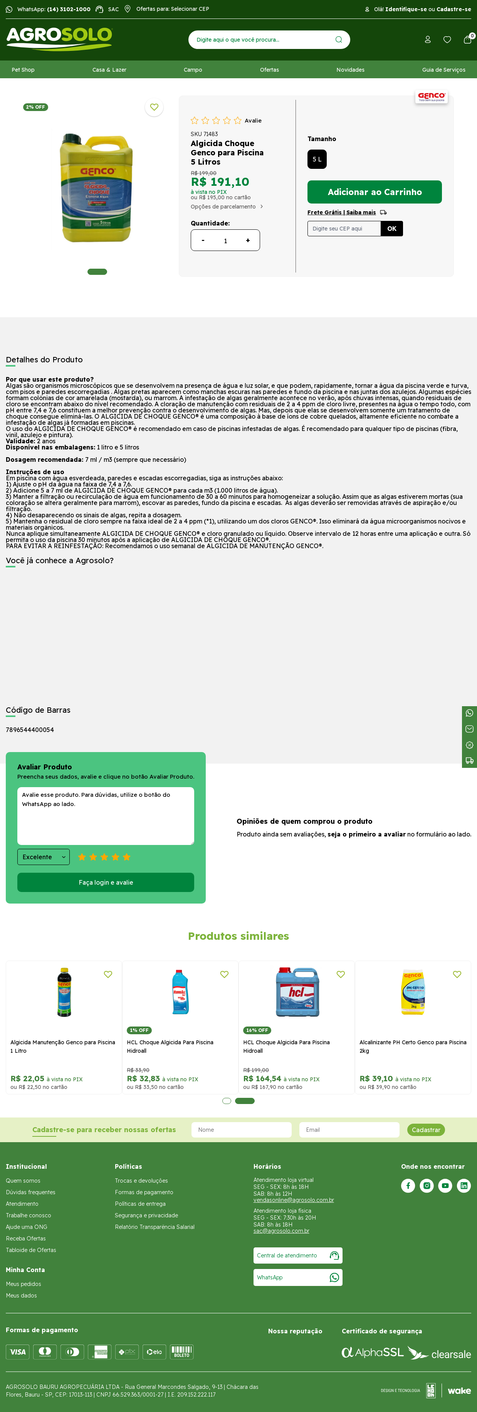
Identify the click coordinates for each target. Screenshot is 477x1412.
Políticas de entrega (140, 1203)
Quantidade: (210, 223)
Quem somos (23, 1180)
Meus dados (21, 1295)
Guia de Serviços (443, 69)
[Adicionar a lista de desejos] (154, 107)
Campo (193, 69)
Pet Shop (23, 69)
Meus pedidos (23, 1284)
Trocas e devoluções (141, 1180)
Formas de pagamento (144, 1192)
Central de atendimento (298, 1255)
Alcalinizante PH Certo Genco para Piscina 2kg (413, 1046)
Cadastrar (426, 1130)
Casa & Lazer (109, 69)
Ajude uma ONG (26, 1227)
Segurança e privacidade (146, 1215)
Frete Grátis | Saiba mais (341, 212)
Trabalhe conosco (28, 1215)
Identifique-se (406, 9)
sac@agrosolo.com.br (281, 1230)
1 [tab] (97, 272)
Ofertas (269, 69)
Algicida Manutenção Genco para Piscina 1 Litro (62, 1046)
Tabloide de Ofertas (31, 1250)
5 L (317, 159)
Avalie (253, 120)
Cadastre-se (454, 9)
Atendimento (22, 1203)
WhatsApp (298, 1277)
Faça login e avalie (106, 882)
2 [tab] (245, 1101)
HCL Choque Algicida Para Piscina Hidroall (170, 1046)
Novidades (350, 69)
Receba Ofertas (26, 1238)
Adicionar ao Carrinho (375, 192)
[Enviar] (339, 39)
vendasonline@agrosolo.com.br (294, 1200)
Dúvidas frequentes (30, 1192)
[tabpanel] (97, 188)
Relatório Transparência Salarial (155, 1227)
